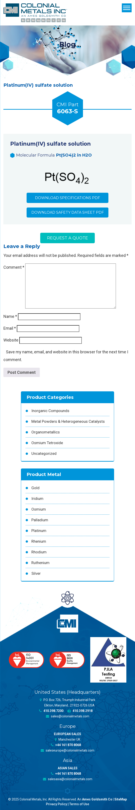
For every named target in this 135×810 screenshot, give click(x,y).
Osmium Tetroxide (47, 442)
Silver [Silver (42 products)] (36, 573)
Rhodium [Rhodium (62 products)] (39, 552)
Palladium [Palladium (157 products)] (39, 520)
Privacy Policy (56, 804)
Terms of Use (79, 804)
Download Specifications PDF (67, 198)
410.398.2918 (80, 711)
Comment (13, 267)
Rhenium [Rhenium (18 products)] (38, 541)
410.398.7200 (51, 711)
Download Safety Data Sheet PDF (67, 212)
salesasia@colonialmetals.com (67, 779)
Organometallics (45, 432)
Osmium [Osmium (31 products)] (38, 509)
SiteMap (120, 799)
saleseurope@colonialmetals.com (67, 750)
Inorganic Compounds (50, 410)
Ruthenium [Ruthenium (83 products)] (40, 562)
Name (10, 316)
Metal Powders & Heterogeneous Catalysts (68, 421)
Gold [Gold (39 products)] (35, 488)
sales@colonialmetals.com (67, 716)
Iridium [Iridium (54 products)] (37, 498)
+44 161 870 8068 (66, 745)
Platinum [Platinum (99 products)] (38, 530)
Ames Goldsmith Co (97, 799)
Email (9, 328)
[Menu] (127, 7)
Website (10, 340)
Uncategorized (44, 453)
